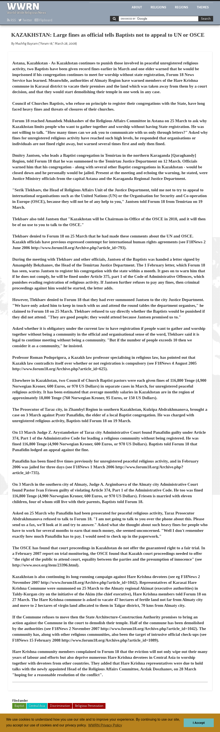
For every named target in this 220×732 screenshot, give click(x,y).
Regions (181, 7)
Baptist (19, 706)
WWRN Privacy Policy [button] (105, 725)
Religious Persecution (89, 706)
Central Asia (37, 706)
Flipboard (43, 20)
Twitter (25, 20)
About (137, 7)
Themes (203, 7)
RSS (11, 20)
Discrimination (60, 706)
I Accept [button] (199, 722)
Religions (158, 7)
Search (206, 18)
